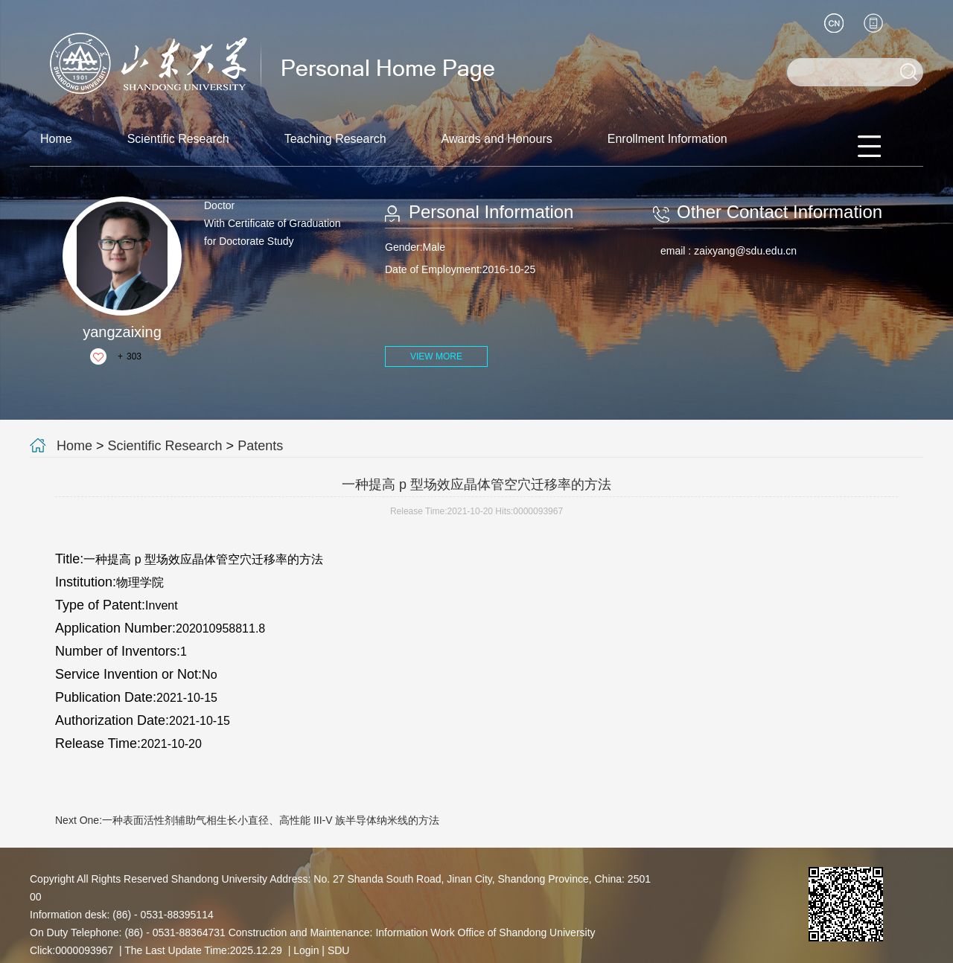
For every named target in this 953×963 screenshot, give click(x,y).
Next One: (247, 820)
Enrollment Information (667, 138)
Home (56, 138)
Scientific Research (178, 138)
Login (306, 950)
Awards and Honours (497, 138)
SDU (339, 950)
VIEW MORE (436, 356)
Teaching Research (335, 138)
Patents (260, 445)
